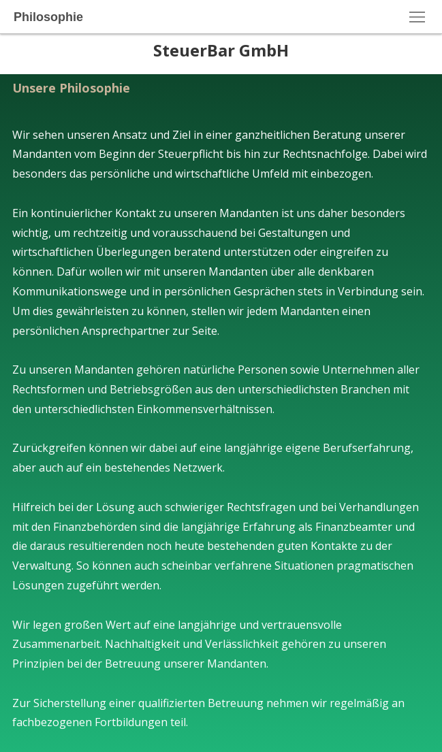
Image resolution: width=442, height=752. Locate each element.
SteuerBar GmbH (221, 50)
